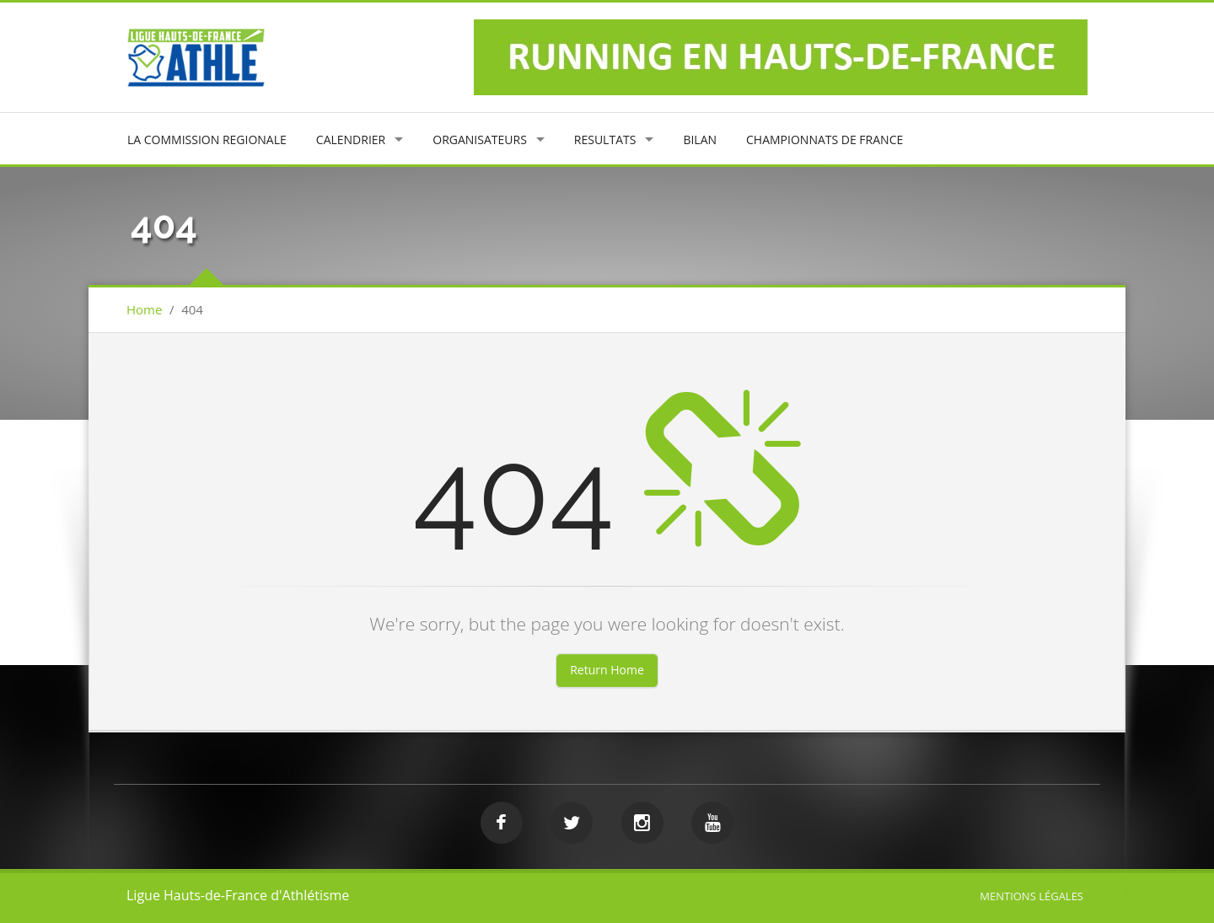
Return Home (607, 670)
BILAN (700, 139)
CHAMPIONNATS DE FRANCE (824, 139)
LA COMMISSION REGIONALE (207, 139)
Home (144, 309)
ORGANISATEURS (479, 139)
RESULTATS (605, 139)
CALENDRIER (350, 139)
